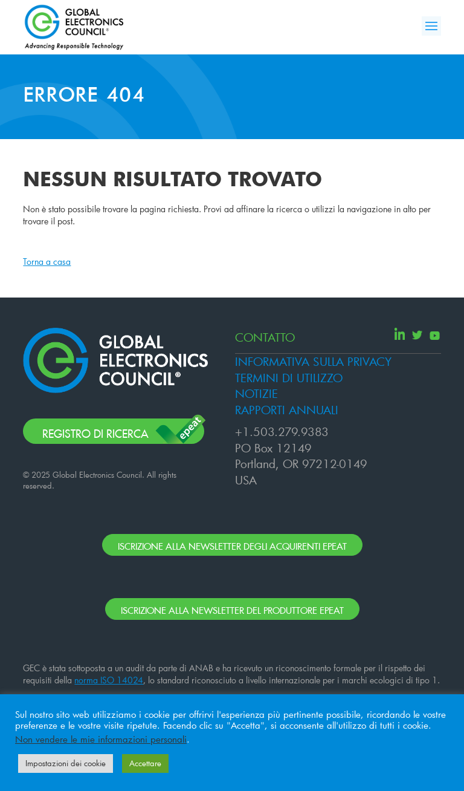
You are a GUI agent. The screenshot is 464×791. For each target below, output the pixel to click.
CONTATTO (265, 337)
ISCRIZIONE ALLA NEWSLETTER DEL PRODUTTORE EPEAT (232, 608)
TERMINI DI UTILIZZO (289, 377)
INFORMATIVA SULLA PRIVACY (313, 361)
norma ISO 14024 (108, 680)
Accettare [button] (145, 763)
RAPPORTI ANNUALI (286, 409)
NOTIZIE (256, 393)
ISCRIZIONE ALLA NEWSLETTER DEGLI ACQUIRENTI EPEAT (232, 544)
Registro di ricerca (95, 431)
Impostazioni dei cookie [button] (65, 763)
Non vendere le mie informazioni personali (101, 739)
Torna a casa (47, 261)
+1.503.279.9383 (282, 431)
